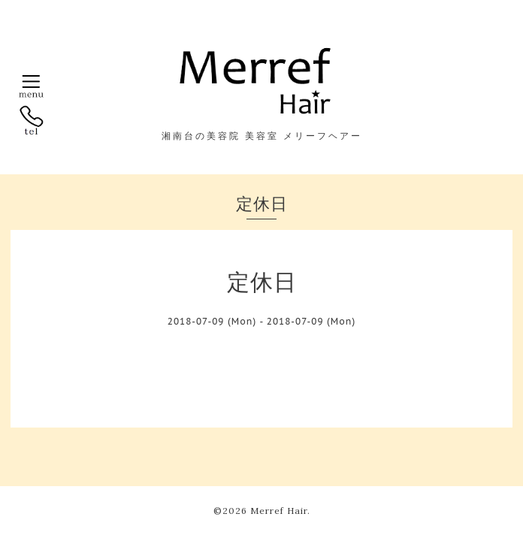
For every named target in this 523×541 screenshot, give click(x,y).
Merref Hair (278, 510)
